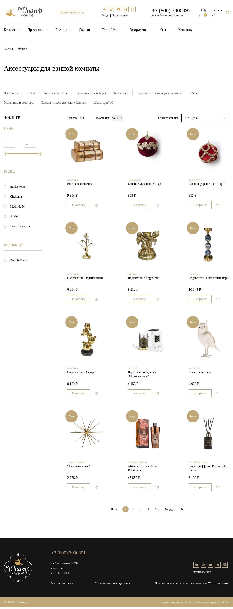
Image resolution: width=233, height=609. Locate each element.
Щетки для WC (103, 102)
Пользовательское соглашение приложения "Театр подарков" (192, 585)
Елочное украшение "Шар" (206, 184)
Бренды (61, 30)
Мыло (195, 93)
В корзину (78, 205)
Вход (105, 15)
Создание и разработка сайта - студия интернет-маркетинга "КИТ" (194, 604)
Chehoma (16, 196)
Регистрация (120, 15)
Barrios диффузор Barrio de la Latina (207, 470)
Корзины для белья (56, 93)
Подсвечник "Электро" (82, 373)
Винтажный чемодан (80, 184)
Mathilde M (17, 206)
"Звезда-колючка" (78, 468)
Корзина (217, 9)
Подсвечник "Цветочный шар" (208, 279)
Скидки (84, 30)
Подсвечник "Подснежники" (85, 279)
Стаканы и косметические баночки (63, 102)
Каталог (9, 30)
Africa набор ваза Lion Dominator (142, 470)
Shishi (14, 216)
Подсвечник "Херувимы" (144, 279)
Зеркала (31, 93)
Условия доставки (62, 585)
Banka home (17, 186)
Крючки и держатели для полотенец (160, 93)
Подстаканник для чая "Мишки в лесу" (142, 375)
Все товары (11, 93)
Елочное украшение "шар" (145, 184)
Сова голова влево (200, 373)
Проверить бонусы (72, 12)
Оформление (138, 30)
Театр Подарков (20, 226)
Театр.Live (109, 30)
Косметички (121, 93)
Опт (163, 30)
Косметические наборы (91, 93)
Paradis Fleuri (18, 260)
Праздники (36, 30)
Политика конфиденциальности (114, 585)
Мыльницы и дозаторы (19, 102)
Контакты (185, 30)
